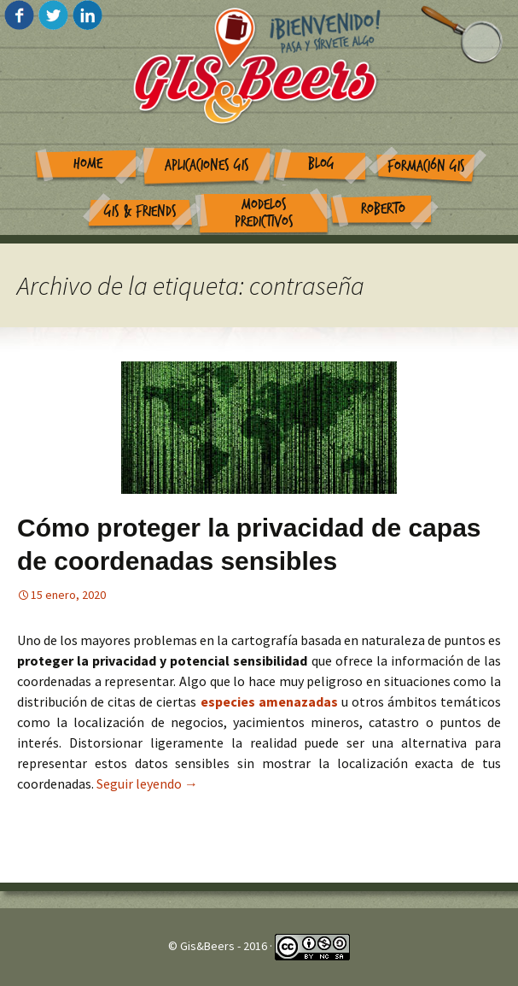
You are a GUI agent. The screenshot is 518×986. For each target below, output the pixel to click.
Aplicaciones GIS (207, 165)
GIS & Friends (140, 211)
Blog (321, 164)
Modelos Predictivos (264, 214)
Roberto (383, 209)
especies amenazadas (271, 701)
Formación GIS (426, 166)
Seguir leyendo (147, 783)
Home (87, 164)
